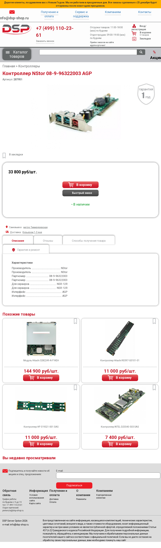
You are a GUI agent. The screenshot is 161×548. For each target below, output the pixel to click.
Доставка (53, 499)
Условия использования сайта (36, 498)
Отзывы (48, 240)
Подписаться (74, 485)
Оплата (52, 502)
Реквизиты (81, 499)
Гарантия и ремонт (26, 250)
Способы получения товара (89, 240)
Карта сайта (35, 503)
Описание (18, 240)
